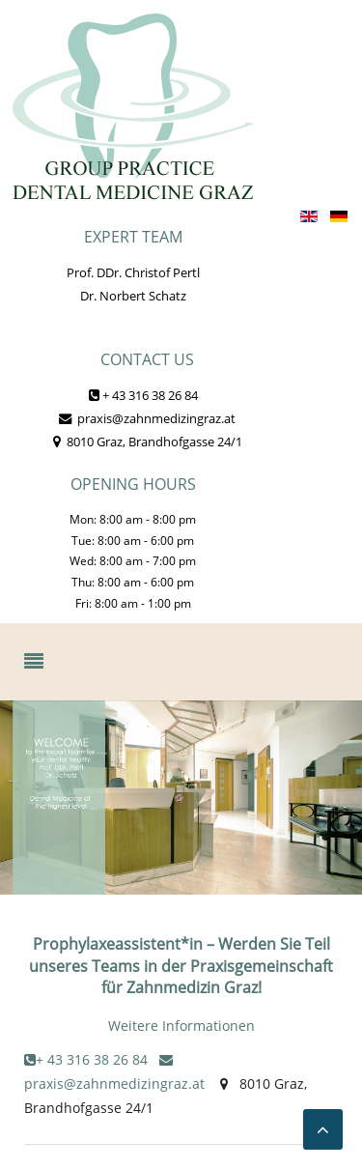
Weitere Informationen (181, 1025)
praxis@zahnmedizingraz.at (147, 418)
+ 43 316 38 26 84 (143, 395)
